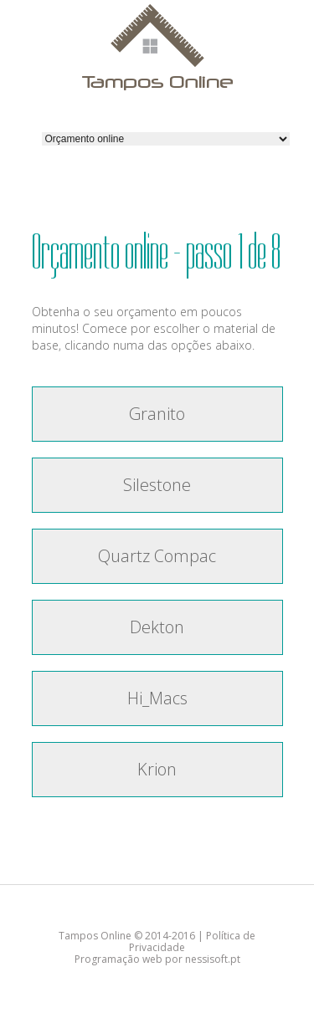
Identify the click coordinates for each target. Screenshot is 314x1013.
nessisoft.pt (212, 959)
